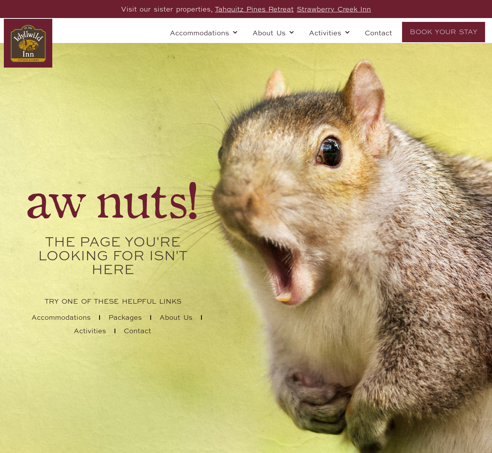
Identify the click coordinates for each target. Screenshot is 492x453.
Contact (378, 32)
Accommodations (203, 32)
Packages (125, 317)
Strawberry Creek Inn (334, 8)
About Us (273, 32)
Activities (329, 32)
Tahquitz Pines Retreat (254, 8)
